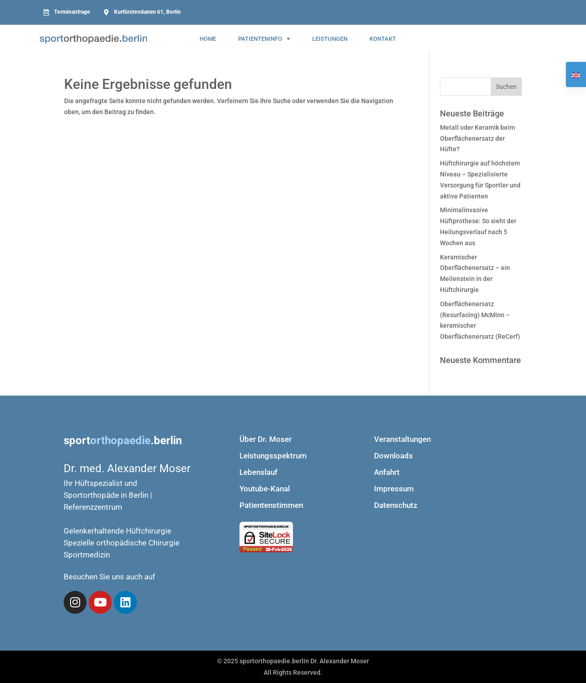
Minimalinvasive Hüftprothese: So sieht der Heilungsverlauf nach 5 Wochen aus (478, 226)
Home (208, 38)
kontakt (382, 38)
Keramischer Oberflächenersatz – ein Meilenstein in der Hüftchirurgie (475, 273)
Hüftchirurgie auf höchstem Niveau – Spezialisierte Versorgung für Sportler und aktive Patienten (480, 179)
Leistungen (329, 38)
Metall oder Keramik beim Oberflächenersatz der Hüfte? (477, 138)
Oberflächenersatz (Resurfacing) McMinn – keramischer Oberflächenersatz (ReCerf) (480, 320)
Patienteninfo (264, 38)
